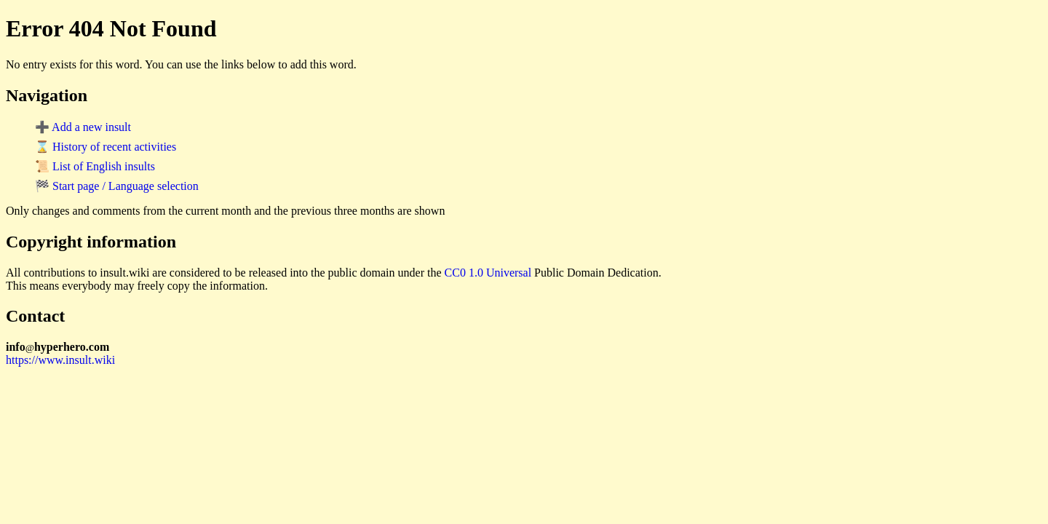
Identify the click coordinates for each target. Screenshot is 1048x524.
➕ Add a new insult (83, 127)
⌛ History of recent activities (105, 146)
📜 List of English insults (95, 166)
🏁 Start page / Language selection (117, 186)
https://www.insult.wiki (60, 360)
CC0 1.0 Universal (488, 272)
